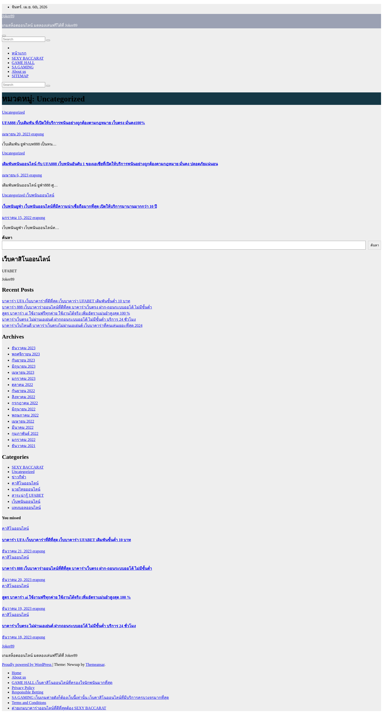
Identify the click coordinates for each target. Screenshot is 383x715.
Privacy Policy (23, 688)
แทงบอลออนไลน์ (26, 508)
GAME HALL (23, 63)
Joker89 (8, 16)
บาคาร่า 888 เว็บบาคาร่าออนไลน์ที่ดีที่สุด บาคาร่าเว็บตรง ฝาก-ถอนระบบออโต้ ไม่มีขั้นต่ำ (77, 307)
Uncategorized (13, 112)
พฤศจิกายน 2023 (26, 354)
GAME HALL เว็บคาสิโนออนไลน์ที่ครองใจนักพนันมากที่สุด (62, 683)
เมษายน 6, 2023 (15, 175)
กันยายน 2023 (23, 360)
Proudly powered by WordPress (27, 664)
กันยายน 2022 (23, 391)
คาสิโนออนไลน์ (25, 483)
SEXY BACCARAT (28, 58)
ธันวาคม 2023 (23, 348)
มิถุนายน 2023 (23, 366)
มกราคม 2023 (23, 378)
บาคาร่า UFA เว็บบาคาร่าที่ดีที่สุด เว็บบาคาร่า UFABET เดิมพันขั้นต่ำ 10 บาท (66, 301)
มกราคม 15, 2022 (17, 218)
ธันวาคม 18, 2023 (17, 637)
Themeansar (94, 664)
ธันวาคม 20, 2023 (17, 580)
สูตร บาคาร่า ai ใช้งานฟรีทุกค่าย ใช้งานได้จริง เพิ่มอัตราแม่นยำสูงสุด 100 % (66, 313)
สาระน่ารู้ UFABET (28, 495)
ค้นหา (7, 238)
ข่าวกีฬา (19, 477)
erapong (37, 134)
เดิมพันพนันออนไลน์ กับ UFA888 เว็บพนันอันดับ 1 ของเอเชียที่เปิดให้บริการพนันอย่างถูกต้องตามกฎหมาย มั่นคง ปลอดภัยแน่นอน (110, 164)
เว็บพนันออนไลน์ (40, 195)
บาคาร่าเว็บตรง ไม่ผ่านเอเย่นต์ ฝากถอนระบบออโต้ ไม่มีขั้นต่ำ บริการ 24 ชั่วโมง (69, 319)
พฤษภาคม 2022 (25, 415)
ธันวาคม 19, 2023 (17, 608)
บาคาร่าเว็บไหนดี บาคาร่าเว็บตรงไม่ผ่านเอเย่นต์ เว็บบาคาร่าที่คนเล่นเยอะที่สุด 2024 (72, 325)
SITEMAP (20, 76)
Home (16, 673)
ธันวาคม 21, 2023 (17, 551)
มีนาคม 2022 (22, 427)
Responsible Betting (27, 692)
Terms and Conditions (29, 703)
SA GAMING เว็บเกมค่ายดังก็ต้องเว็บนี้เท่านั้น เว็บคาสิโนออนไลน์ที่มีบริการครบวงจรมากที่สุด (90, 697)
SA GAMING (22, 67)
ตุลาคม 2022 (22, 385)
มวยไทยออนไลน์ (26, 489)
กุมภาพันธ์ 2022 (25, 433)
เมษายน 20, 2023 (16, 134)
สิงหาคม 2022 (23, 397)
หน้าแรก (19, 53)
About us (19, 71)
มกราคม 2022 (23, 440)
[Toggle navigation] (4, 35)
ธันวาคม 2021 (23, 446)
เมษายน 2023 (23, 372)
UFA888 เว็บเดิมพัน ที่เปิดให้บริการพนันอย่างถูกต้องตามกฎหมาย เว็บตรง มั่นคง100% (73, 123)
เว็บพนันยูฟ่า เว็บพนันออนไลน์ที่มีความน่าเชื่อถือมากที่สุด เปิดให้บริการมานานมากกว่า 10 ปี (79, 206)
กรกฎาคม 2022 (25, 403)
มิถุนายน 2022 (23, 409)
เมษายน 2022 (23, 421)
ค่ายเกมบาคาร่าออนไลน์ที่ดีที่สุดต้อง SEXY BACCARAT (59, 708)
